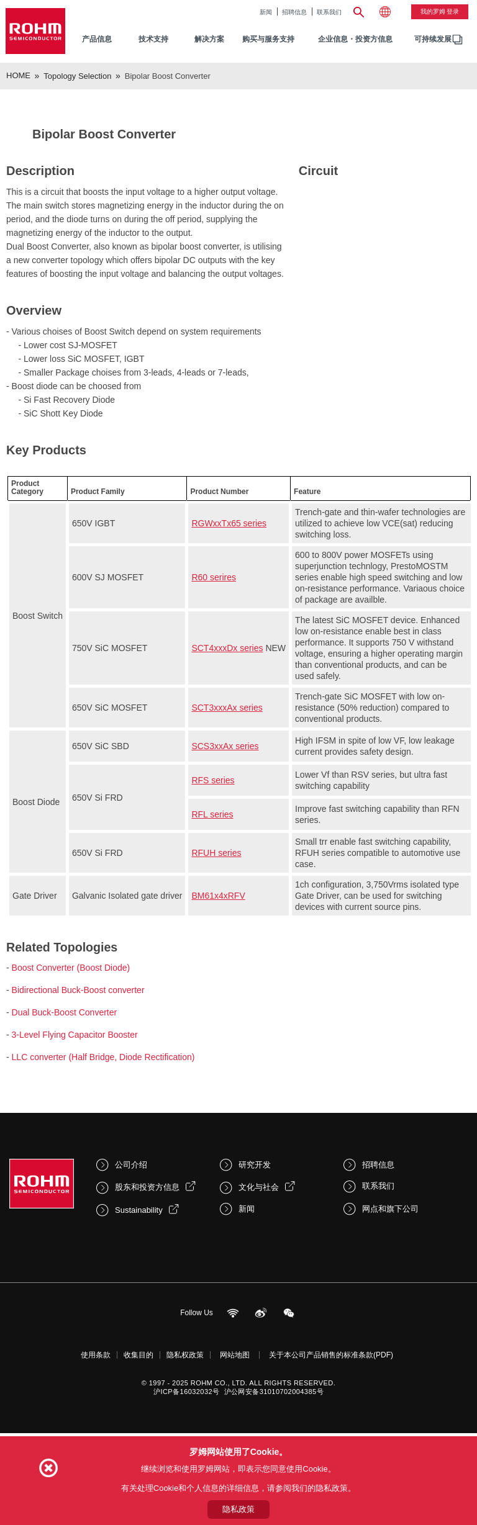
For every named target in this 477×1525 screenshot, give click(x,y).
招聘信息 (294, 12)
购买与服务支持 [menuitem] (268, 39)
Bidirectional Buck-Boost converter (78, 1094)
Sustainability (139, 1313)
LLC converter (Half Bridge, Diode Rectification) (103, 1161)
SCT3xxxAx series (226, 811)
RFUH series (216, 956)
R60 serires (213, 681)
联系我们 (329, 12)
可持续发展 (433, 39)
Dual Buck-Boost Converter (64, 1116)
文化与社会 (258, 1290)
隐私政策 (238, 1509)
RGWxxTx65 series (228, 627)
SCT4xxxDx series (227, 752)
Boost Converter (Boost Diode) (71, 1071)
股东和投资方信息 (147, 1290)
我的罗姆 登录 (440, 11)
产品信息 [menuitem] (97, 39)
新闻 (266, 12)
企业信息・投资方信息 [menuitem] (355, 39)
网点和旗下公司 (390, 1312)
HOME (18, 75)
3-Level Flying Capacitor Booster (75, 1138)
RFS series (212, 884)
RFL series (212, 918)
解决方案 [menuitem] (209, 39)
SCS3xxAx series (224, 850)
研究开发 (254, 1268)
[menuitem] (433, 39)
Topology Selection (77, 76)
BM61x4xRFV (218, 999)
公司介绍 (131, 1268)
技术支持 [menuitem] (153, 39)
